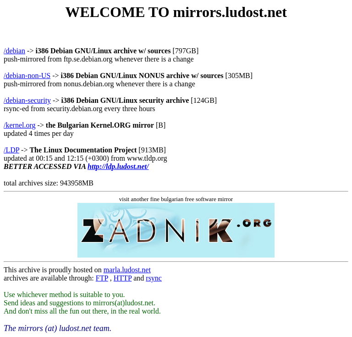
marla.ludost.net (127, 270)
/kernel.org (19, 125)
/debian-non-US (27, 75)
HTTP (123, 278)
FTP (102, 278)
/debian (14, 51)
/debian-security (27, 100)
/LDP (11, 150)
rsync (154, 278)
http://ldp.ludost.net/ (118, 166)
